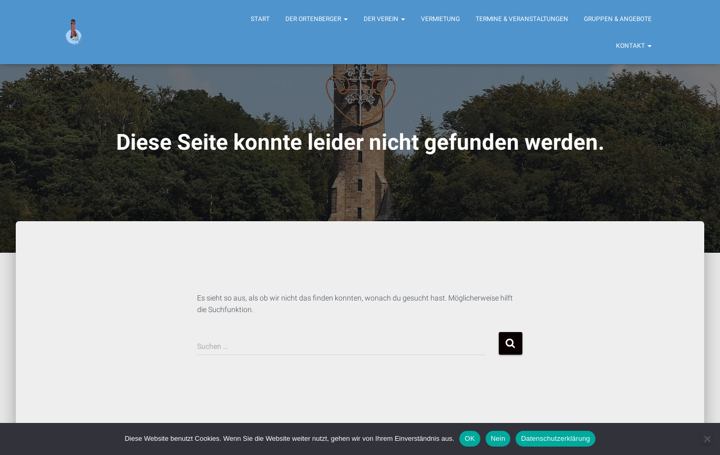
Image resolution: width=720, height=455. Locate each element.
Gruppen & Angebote (618, 19)
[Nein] (707, 438)
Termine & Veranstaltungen (522, 19)
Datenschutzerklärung (555, 438)
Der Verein (384, 19)
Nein (498, 438)
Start (260, 19)
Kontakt (634, 45)
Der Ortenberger (316, 19)
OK (470, 438)
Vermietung (440, 19)
